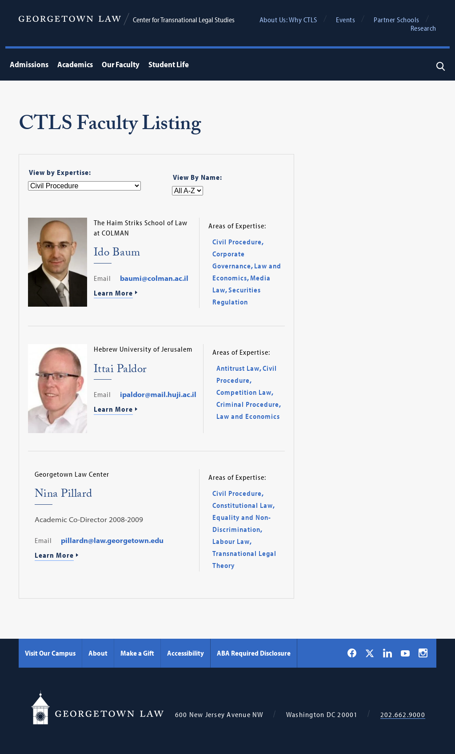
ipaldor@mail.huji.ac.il (158, 394)
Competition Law (243, 392)
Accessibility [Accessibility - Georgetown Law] (185, 653)
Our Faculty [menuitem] (121, 64)
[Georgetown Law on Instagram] (423, 653)
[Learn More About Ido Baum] (143, 294)
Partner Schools (396, 20)
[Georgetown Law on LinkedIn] (387, 653)
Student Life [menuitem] (168, 64)
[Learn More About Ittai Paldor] (145, 410)
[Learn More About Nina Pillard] (113, 556)
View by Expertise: (60, 172)
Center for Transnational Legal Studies (184, 20)
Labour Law (231, 541)
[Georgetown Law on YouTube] (405, 653)
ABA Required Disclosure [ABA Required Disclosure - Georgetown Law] (254, 653)
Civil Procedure (237, 241)
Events (345, 20)
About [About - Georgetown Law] (98, 653)
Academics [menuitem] (75, 64)
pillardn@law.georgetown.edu (112, 540)
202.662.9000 (402, 714)
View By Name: (197, 177)
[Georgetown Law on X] (369, 653)
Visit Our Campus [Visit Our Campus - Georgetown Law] (50, 653)
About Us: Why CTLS (288, 20)
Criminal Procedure (247, 404)
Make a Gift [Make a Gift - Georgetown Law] (137, 653)
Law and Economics (248, 416)
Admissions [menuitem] (29, 64)
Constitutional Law (242, 505)
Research (423, 28)
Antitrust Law (237, 368)
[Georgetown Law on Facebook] (351, 653)
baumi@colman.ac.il (154, 278)
